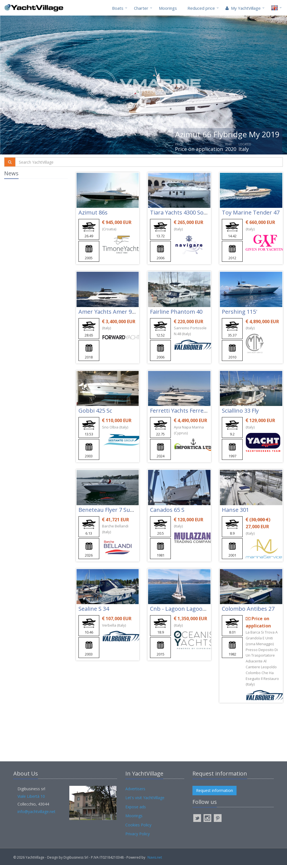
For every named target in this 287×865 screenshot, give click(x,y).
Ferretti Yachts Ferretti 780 (185, 410)
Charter (141, 8)
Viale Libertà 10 (31, 796)
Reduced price (201, 8)
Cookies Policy (138, 824)
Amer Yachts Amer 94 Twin (113, 311)
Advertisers (135, 788)
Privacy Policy (137, 833)
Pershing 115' (239, 311)
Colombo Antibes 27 (248, 608)
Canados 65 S (167, 509)
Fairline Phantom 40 (176, 311)
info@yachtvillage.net (36, 811)
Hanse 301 (235, 509)
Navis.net (155, 857)
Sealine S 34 (93, 608)
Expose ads (135, 806)
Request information (214, 790)
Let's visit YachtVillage (144, 797)
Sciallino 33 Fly (240, 410)
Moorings (168, 8)
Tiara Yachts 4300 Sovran (182, 212)
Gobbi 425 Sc (95, 410)
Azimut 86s (93, 212)
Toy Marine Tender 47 (251, 212)
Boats (117, 8)
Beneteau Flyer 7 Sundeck (112, 509)
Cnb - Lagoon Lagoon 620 (183, 608)
